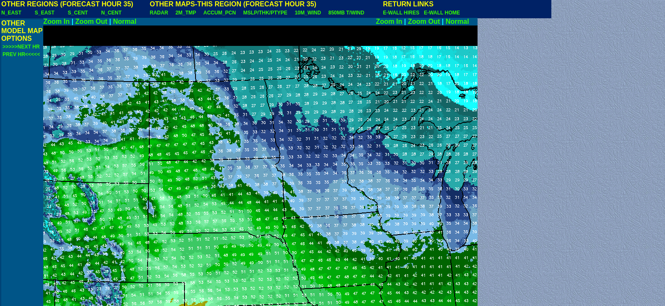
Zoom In (56, 21)
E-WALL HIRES (402, 13)
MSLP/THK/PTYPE (265, 13)
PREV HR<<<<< (21, 54)
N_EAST (11, 13)
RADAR (159, 13)
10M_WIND (308, 13)
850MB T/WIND (346, 13)
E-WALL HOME (442, 13)
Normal (125, 21)
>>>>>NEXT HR (21, 47)
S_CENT (78, 13)
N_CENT (111, 13)
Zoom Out (91, 21)
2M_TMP (186, 13)
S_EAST (45, 13)
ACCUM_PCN (220, 13)
